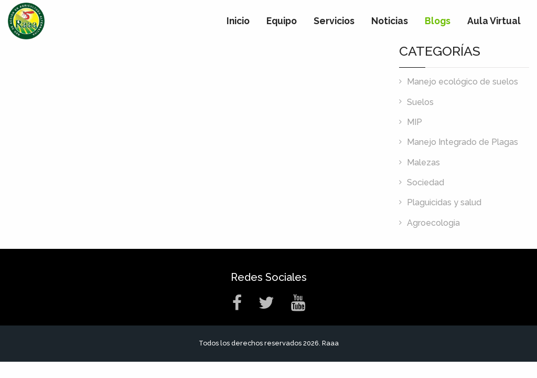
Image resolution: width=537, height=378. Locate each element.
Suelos (420, 102)
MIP (414, 122)
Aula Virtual (494, 20)
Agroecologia (433, 223)
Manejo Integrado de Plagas (462, 142)
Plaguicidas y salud (444, 202)
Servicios (334, 20)
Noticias (389, 20)
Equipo (281, 20)
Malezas (423, 162)
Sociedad (425, 182)
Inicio (238, 20)
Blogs (437, 20)
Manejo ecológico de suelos (462, 82)
